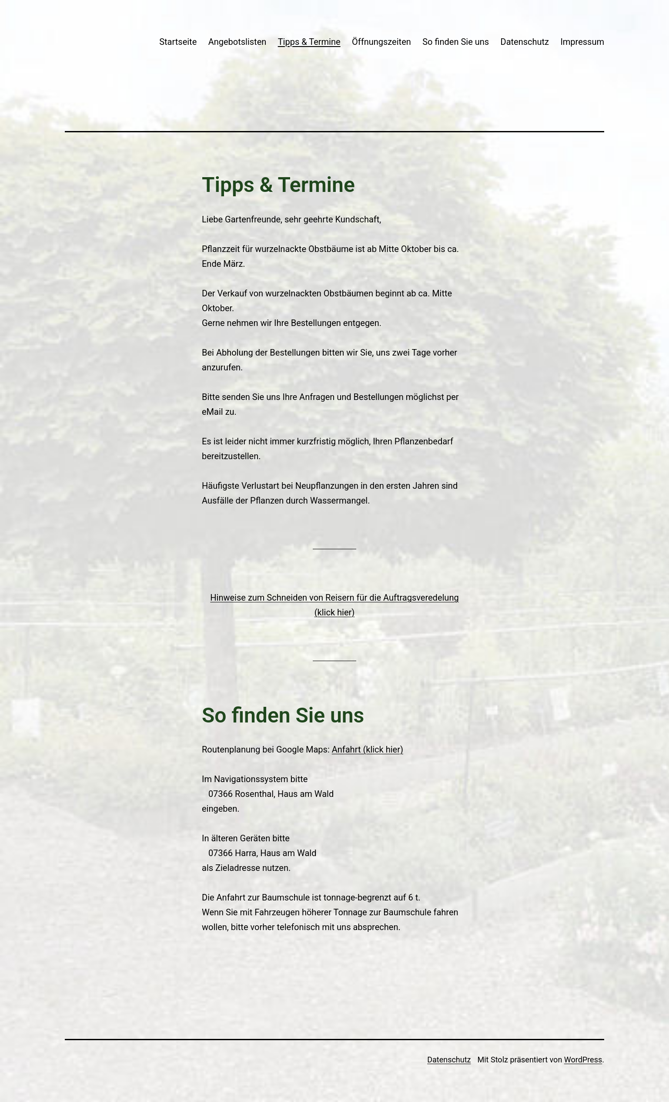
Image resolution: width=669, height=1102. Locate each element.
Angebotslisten (237, 42)
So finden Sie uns (455, 42)
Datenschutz (525, 42)
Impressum (582, 42)
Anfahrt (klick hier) (367, 749)
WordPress (583, 1059)
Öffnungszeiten (381, 42)
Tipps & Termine (309, 42)
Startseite (178, 42)
